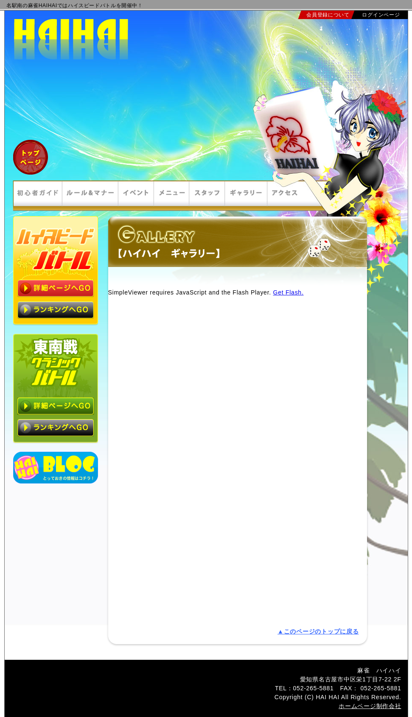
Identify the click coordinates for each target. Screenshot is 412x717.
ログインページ (381, 15)
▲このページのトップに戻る (318, 631)
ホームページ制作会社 (370, 706)
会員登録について (328, 15)
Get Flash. (288, 292)
